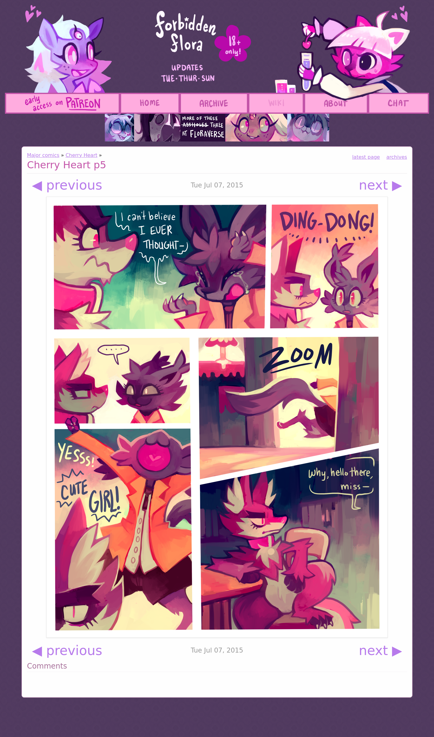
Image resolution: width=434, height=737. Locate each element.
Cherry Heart (81, 155)
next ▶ (380, 185)
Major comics (43, 155)
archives (397, 157)
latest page (366, 157)
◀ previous (67, 185)
